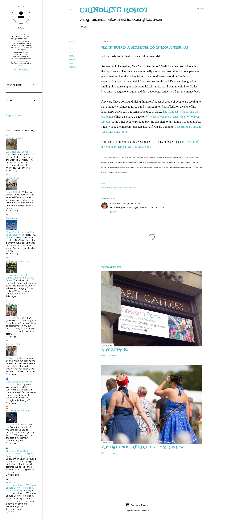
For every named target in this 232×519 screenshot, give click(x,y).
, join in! (124, 131)
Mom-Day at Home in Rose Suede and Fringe (20, 233)
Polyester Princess (15, 344)
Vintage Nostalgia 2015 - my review (142, 447)
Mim (21, 28)
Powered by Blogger (137, 505)
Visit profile (21, 69)
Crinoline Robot (114, 10)
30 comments (112, 356)
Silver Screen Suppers (17, 451)
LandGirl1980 (116, 203)
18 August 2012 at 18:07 (132, 204)
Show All (11, 511)
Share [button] (71, 41)
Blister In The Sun (15, 318)
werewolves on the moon (19, 381)
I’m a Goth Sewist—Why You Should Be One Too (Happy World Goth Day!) (21, 488)
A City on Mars (13, 384)
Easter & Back (13, 192)
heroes (71, 63)
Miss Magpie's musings (18, 410)
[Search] (201, 8)
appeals (72, 60)
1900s (71, 53)
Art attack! (114, 350)
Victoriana (73, 67)
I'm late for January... (16, 424)
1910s (71, 56)
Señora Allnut (13, 178)
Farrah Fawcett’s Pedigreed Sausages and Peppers (20, 455)
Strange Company (15, 138)
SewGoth (11, 482)
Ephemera (11, 218)
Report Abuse (14, 115)
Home (83, 27)
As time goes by (14, 358)
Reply (113, 212)
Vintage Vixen (13, 304)
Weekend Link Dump (17, 152)
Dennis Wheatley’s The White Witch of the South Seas (19, 278)
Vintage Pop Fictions (17, 261)
